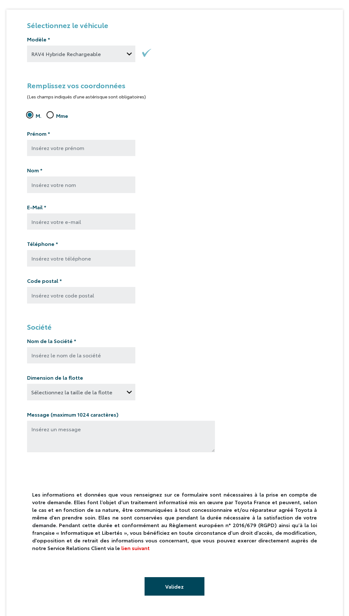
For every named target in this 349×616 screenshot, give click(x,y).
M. (34, 115)
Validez (174, 586)
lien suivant (135, 547)
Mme (58, 115)
